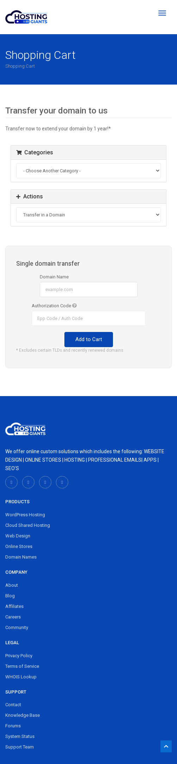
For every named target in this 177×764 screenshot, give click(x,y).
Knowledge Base (22, 715)
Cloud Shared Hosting (27, 525)
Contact (13, 704)
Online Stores (18, 546)
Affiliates (14, 606)
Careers (13, 617)
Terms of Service (22, 666)
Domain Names (21, 557)
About (11, 585)
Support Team (19, 747)
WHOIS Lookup (21, 676)
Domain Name (54, 276)
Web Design (17, 535)
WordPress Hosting (25, 514)
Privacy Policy (18, 655)
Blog (10, 595)
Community (16, 627)
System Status (19, 736)
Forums (13, 725)
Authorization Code (54, 305)
